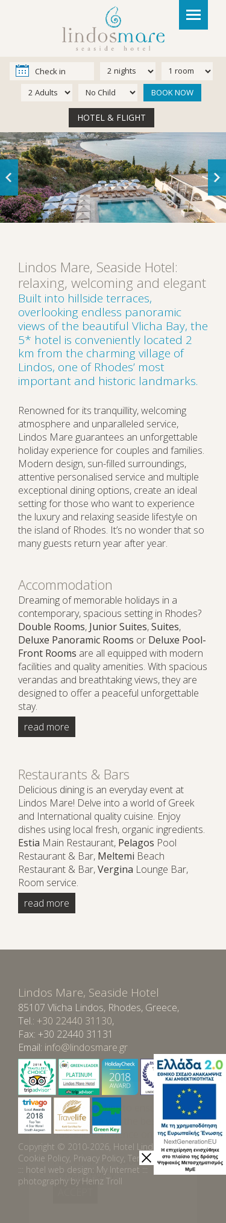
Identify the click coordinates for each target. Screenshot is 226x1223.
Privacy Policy (99, 1158)
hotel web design (59, 1169)
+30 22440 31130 (74, 1020)
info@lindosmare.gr (86, 1047)
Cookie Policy (43, 1158)
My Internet (118, 1169)
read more (46, 726)
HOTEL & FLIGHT (111, 117)
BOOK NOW (172, 92)
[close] (146, 1158)
